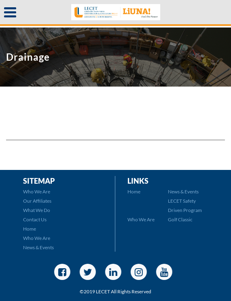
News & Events (38, 247)
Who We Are (36, 192)
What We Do (36, 210)
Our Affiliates (37, 201)
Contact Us (35, 219)
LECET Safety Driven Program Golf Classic (185, 210)
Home (29, 229)
